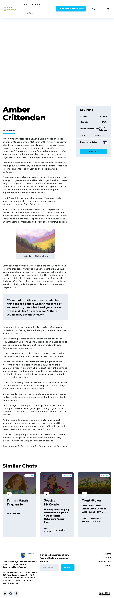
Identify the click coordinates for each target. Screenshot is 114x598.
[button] (35, 4)
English (94, 9)
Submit (67, 567)
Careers (107, 557)
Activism (103, 116)
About (108, 565)
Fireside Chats (104, 561)
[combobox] (96, 9)
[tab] (9, 131)
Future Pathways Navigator (71, 9)
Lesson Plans (28, 13)
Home (24, 4)
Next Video (93, 151)
